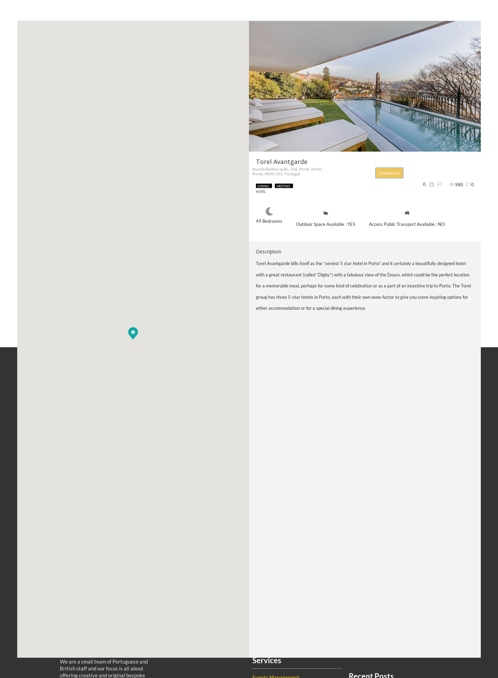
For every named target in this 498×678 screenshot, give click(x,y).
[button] (133, 333)
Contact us (393, 173)
